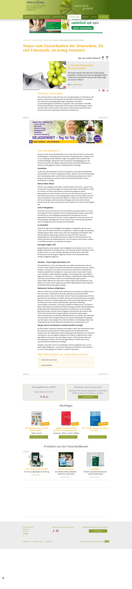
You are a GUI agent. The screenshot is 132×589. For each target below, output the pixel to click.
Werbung (26, 576)
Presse (25, 578)
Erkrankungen (30, 17)
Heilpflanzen (44, 17)
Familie (85, 17)
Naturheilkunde (59, 17)
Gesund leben (74, 17)
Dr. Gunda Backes (76, 102)
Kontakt (26, 581)
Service (94, 17)
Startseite (26, 57)
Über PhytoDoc (28, 574)
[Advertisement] (66, 549)
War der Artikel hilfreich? (89, 75)
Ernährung (48, 57)
